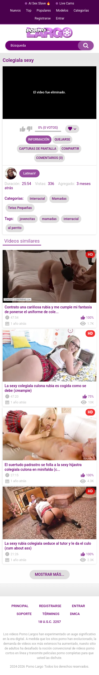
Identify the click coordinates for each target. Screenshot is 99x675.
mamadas (49, 219)
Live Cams (66, 3)
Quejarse (62, 139)
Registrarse (43, 18)
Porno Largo (34, 666)
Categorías (81, 10)
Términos (50, 614)
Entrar (60, 18)
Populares (44, 10)
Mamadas (59, 199)
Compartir (70, 149)
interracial (71, 219)
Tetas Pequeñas (20, 208)
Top (28, 10)
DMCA (75, 614)
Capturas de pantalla (37, 149)
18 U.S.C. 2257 (49, 622)
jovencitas (27, 219)
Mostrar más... (49, 574)
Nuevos (15, 10)
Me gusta (22, 129)
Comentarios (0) (49, 158)
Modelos (62, 10)
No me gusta (29, 129)
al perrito (15, 228)
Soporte (24, 614)
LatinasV (29, 173)
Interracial (37, 199)
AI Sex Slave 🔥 (39, 3)
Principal (20, 606)
